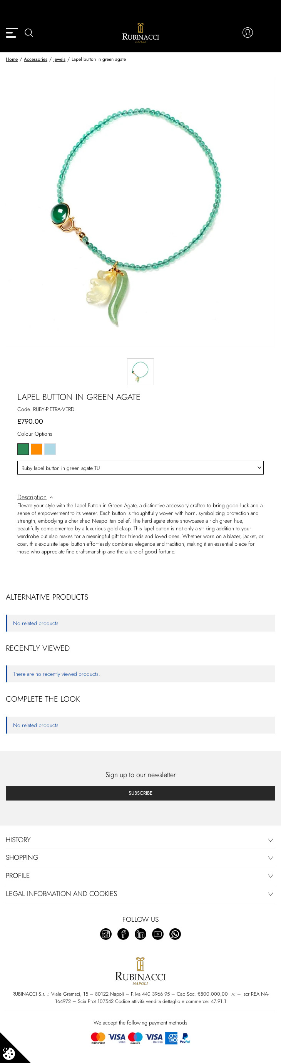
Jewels (59, 59)
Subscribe (140, 793)
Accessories (35, 59)
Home (12, 59)
